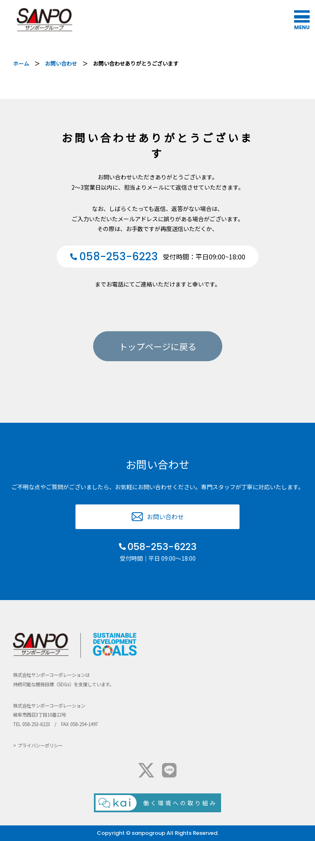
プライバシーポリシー (40, 745)
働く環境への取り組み (180, 803)
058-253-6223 (162, 546)
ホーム (21, 63)
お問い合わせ (61, 63)
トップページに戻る (157, 346)
